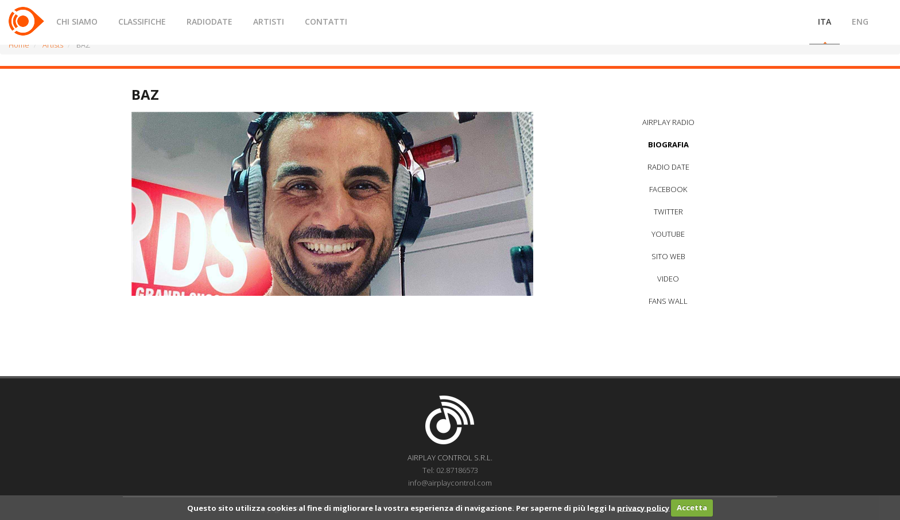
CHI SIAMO (77, 21)
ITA (824, 21)
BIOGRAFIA (668, 144)
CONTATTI (326, 21)
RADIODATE (209, 21)
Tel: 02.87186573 (450, 470)
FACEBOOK (668, 189)
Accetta (692, 507)
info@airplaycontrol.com (450, 483)
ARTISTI (268, 21)
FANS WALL (668, 301)
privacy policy (643, 507)
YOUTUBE (668, 234)
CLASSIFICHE (142, 21)
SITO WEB (668, 256)
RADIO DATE (668, 167)
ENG (860, 21)
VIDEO (668, 278)
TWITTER (668, 211)
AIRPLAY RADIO (668, 122)
